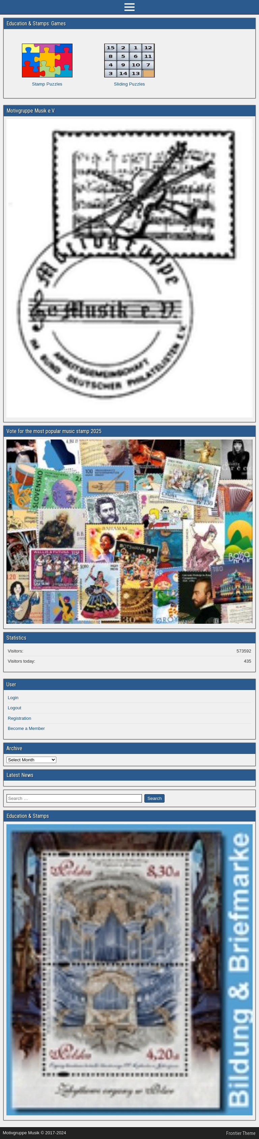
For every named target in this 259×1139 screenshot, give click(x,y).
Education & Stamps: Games (36, 23)
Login (13, 697)
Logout (14, 707)
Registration (19, 718)
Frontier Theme (241, 1133)
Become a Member (26, 728)
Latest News (19, 775)
